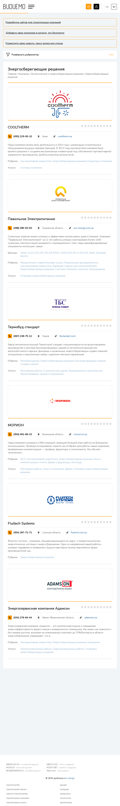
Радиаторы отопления (99, 161)
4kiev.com (58, 770)
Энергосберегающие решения (69, 161)
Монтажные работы (31, 370)
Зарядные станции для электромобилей (74, 266)
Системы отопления (31, 167)
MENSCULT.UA (22, 764)
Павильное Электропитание (31, 219)
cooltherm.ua (65, 136)
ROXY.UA (19, 767)
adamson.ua (90, 617)
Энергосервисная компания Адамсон (39, 608)
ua (107, 7)
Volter (23, 252)
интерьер (64, 789)
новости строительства (17, 793)
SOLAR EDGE (51, 252)
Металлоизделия (29, 360)
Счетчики (60, 269)
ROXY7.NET (61, 767)
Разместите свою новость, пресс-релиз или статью (34, 43)
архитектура (66, 802)
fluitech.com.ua (79, 532)
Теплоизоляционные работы (36, 648)
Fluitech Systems (21, 523)
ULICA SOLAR (35, 252)
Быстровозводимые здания (90, 360)
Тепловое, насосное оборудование (85, 269)
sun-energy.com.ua (83, 228)
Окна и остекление (53, 469)
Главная (12, 73)
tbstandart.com (67, 336)
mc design (70, 778)
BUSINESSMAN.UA (23, 770)
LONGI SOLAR (68, 252)
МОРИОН (16, 425)
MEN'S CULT (60, 764)
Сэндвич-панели (29, 364)
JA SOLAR (82, 252)
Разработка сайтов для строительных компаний (33, 22)
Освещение (93, 642)
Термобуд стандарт (24, 327)
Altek (92, 252)
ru (114, 7)
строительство (13, 785)
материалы (65, 793)
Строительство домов (55, 370)
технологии (65, 798)
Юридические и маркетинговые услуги (41, 262)
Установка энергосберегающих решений (42, 275)
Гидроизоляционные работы (68, 648)
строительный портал (16, 789)
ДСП (23, 459)
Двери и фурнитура (59, 462)
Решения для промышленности (81, 262)
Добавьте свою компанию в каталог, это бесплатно (35, 32)
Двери (68, 469)
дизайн (63, 785)
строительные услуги (16, 802)
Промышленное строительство (85, 370)
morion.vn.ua (80, 434)
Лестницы (76, 462)
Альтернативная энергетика (35, 161)
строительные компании (17, 798)
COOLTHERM (18, 127)
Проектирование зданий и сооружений (41, 374)
